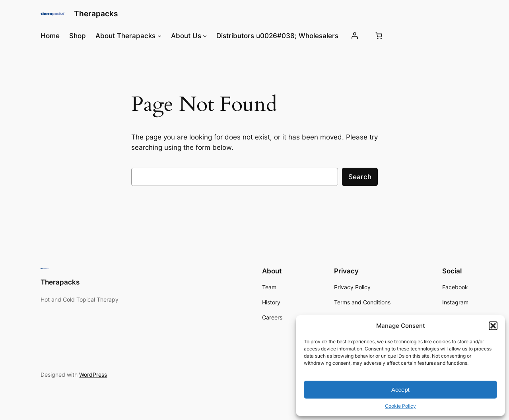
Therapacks (96, 13)
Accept (400, 389)
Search (359, 177)
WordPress (93, 374)
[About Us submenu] (205, 36)
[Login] (354, 35)
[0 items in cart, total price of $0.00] (378, 35)
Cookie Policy (400, 406)
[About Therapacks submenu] (159, 36)
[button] (493, 326)
